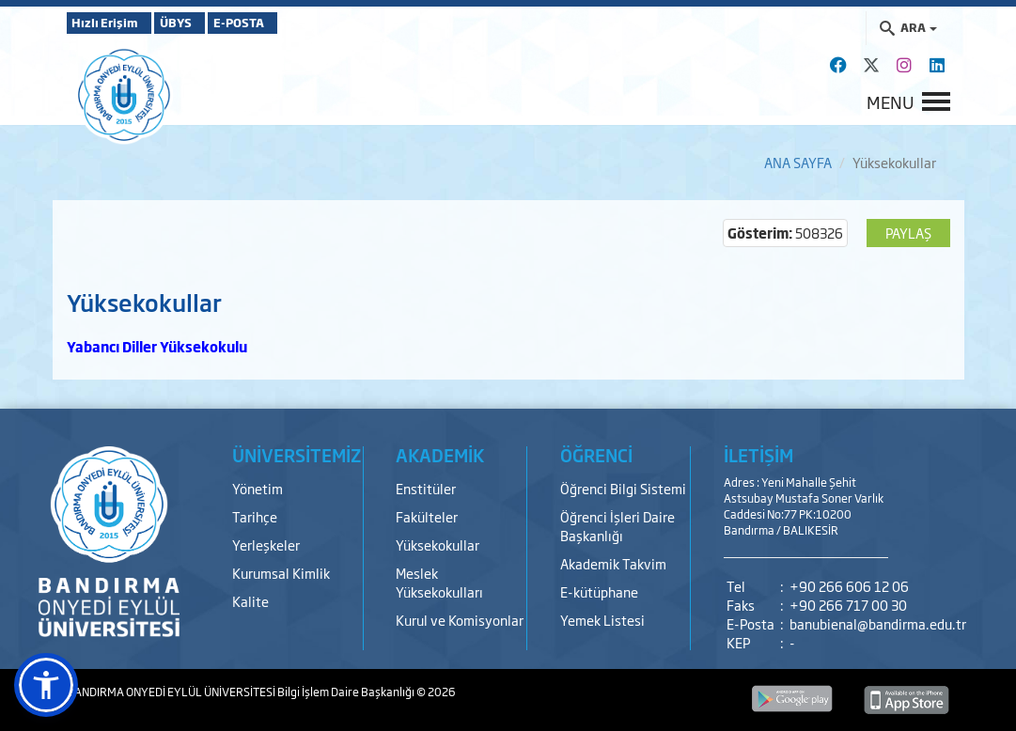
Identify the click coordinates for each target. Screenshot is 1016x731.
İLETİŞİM (758, 455)
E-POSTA (292, 22)
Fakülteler (427, 516)
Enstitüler (426, 488)
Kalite (250, 601)
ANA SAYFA (798, 162)
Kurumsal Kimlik (281, 573)
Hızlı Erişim (113, 22)
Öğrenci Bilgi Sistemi (623, 488)
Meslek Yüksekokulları (439, 582)
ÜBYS (205, 22)
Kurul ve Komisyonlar (460, 620)
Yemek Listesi (602, 620)
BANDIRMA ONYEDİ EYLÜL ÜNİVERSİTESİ (172, 691)
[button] (46, 685)
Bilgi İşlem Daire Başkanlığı (346, 691)
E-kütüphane (599, 591)
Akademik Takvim (613, 563)
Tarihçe (254, 516)
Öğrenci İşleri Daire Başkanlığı (617, 525)
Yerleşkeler (266, 544)
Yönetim (257, 488)
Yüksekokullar (437, 544)
